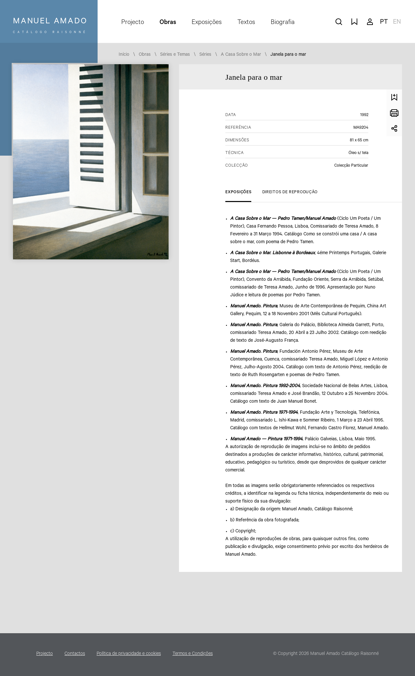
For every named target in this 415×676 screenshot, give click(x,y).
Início (124, 55)
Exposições (207, 23)
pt (384, 22)
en (397, 22)
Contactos (75, 654)
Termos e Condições (192, 654)
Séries (205, 55)
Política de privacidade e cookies (129, 654)
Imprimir (394, 113)
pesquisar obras (339, 22)
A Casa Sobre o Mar (241, 55)
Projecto (132, 23)
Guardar (394, 97)
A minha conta (370, 22)
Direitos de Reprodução (290, 192)
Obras (168, 23)
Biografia (283, 23)
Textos (246, 23)
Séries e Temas (175, 55)
